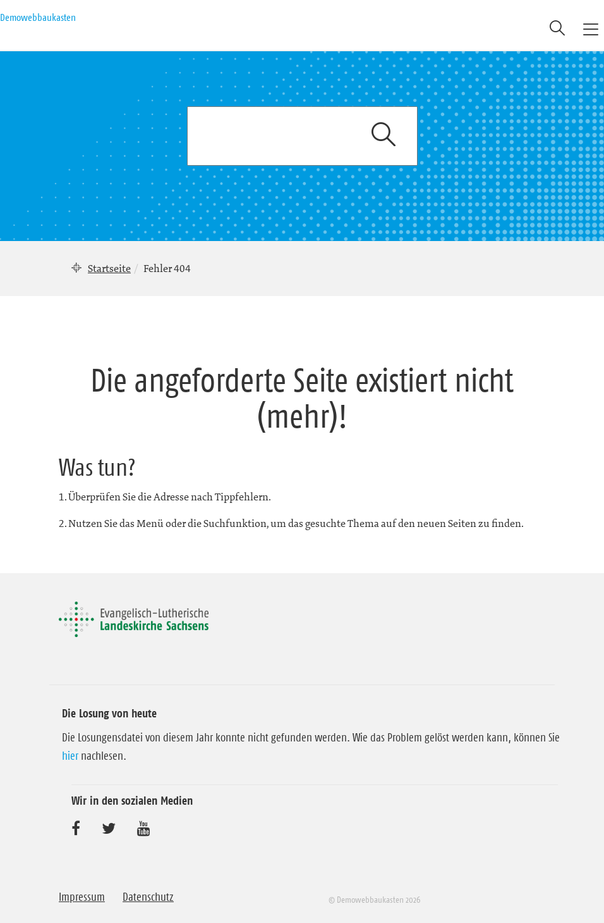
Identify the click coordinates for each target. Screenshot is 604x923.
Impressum (82, 897)
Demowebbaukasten (38, 17)
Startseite (109, 268)
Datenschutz (148, 897)
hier (70, 756)
